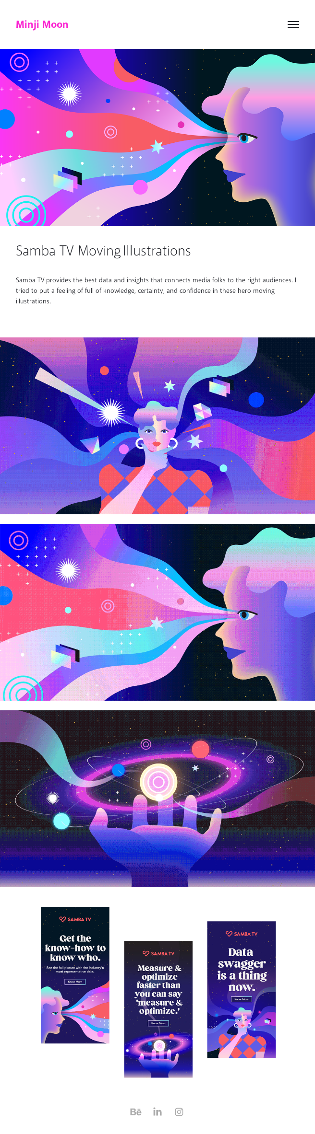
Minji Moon (42, 24)
